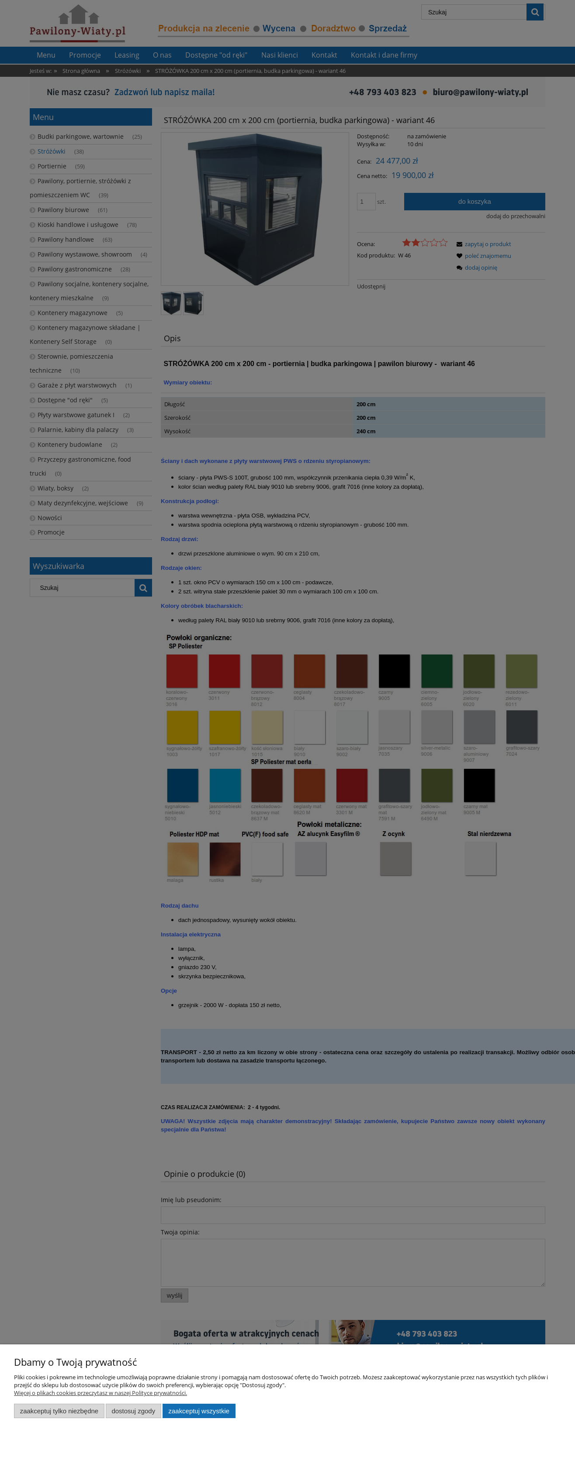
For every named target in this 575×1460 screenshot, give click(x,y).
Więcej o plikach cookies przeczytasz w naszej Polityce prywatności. (100, 1393)
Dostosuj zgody (133, 1411)
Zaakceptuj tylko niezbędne (59, 1411)
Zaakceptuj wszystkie (199, 1411)
